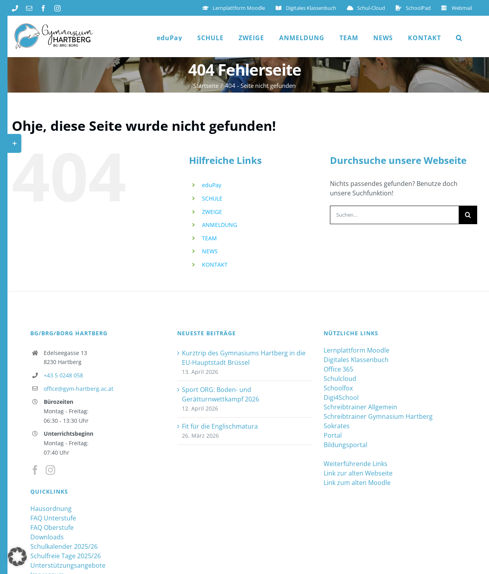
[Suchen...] (394, 215)
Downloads (47, 537)
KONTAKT (215, 264)
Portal (333, 435)
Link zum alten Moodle (357, 482)
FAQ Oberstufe (52, 527)
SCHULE (212, 198)
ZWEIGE (212, 211)
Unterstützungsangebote (68, 565)
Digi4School (341, 397)
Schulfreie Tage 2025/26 (65, 556)
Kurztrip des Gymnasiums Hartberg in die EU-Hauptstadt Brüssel (244, 358)
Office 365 (338, 369)
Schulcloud (340, 378)
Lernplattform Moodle (356, 350)
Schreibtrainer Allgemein (360, 407)
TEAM (209, 238)
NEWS (210, 251)
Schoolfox (338, 388)
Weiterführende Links (355, 463)
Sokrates (337, 426)
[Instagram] (50, 470)
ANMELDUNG (219, 224)
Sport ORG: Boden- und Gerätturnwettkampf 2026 (220, 394)
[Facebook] (35, 470)
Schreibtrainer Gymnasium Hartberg (378, 416)
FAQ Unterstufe (53, 518)
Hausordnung (51, 508)
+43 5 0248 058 (63, 375)
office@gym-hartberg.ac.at (78, 388)
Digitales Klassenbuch (356, 359)
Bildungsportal (345, 444)
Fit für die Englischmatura (220, 426)
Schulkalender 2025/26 (64, 546)
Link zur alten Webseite (358, 473)
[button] (459, 38)
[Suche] (468, 215)
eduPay (211, 185)
